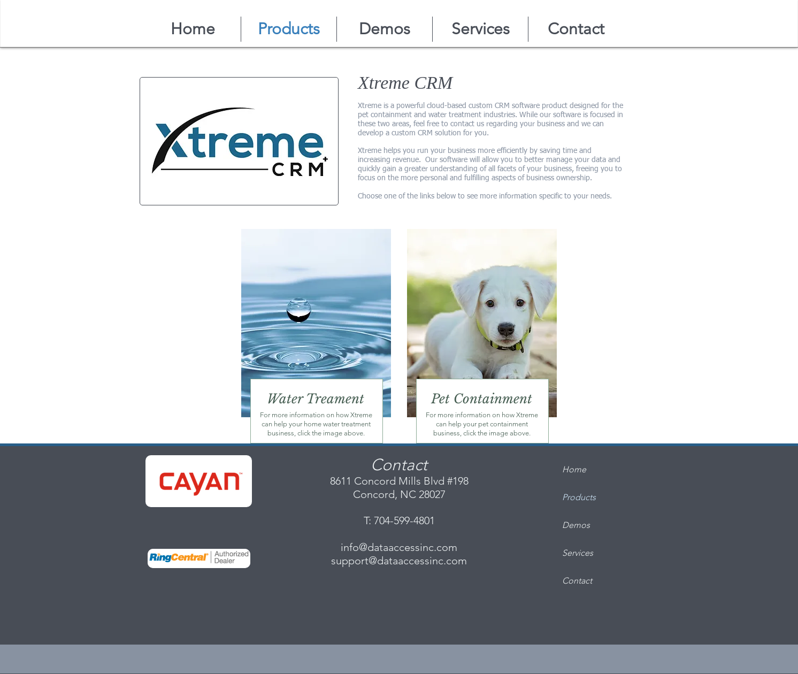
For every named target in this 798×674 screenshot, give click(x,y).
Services (577, 553)
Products (579, 497)
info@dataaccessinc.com (399, 547)
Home (574, 469)
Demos (576, 525)
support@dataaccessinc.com (399, 560)
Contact (577, 581)
